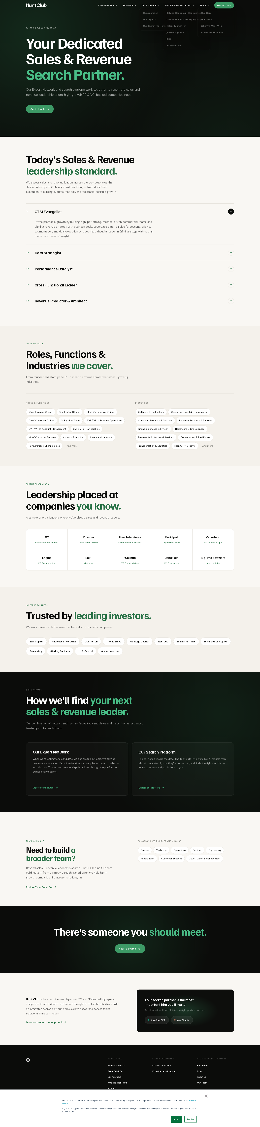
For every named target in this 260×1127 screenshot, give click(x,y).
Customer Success (171, 860)
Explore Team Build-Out (41, 889)
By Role (111, 1088)
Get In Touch (224, 5)
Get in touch (39, 108)
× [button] (206, 1095)
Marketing (161, 852)
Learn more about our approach (46, 1024)
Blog (199, 1071)
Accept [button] (176, 1119)
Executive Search (107, 5)
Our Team (202, 1082)
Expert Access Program (164, 1071)
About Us (201, 1076)
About (204, 5)
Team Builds (129, 5)
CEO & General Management (204, 860)
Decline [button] (190, 1119)
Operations (180, 852)
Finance (145, 852)
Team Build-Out (115, 1071)
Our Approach (151, 5)
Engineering (215, 852)
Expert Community (161, 1065)
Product (197, 852)
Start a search (130, 948)
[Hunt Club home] (36, 5)
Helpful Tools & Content (179, 5)
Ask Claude (181, 1022)
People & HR (147, 860)
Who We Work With (117, 1082)
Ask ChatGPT (156, 1022)
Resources (202, 1065)
